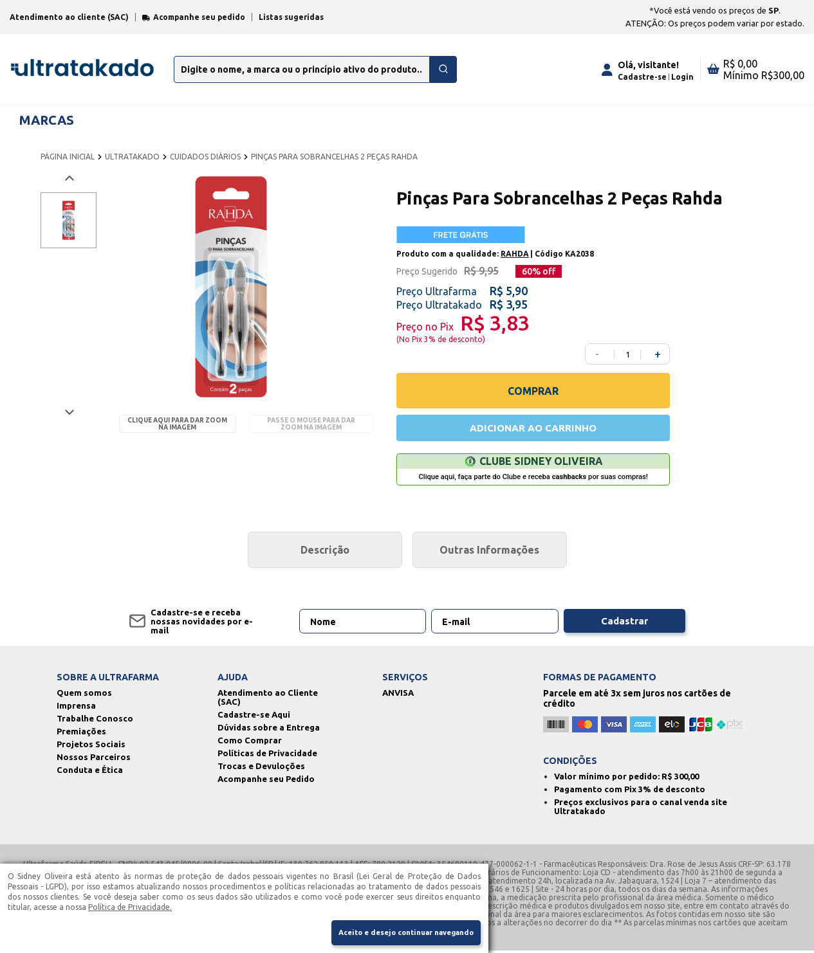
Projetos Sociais (91, 746)
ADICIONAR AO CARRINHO (533, 429)
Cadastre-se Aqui (253, 717)
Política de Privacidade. (130, 905)
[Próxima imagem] (68, 412)
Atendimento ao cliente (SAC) (69, 17)
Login (682, 77)
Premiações (81, 733)
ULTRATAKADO (132, 156)
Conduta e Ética (90, 772)
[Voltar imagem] (68, 178)
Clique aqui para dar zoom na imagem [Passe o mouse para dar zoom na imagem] (177, 424)
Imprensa (76, 707)
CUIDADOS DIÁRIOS (205, 156)
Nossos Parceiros (94, 759)
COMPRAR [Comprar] (533, 391)
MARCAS (46, 120)
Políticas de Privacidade (267, 755)
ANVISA (398, 695)
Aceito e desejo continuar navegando (397, 932)
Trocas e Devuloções (261, 768)
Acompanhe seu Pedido (266, 781)
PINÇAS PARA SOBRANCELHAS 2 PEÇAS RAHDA (334, 156)
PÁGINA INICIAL (68, 156)
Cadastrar (624, 624)
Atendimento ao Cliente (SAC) (267, 700)
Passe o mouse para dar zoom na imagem (311, 424)
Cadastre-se (642, 77)
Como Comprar (249, 742)
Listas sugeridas (291, 17)
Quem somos (84, 695)
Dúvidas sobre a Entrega (268, 729)
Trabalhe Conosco (95, 720)
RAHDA (515, 254)
